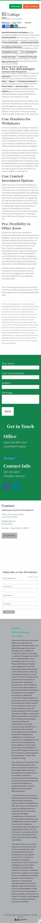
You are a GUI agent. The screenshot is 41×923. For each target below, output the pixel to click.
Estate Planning (8, 57)
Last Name (8, 595)
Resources (6, 76)
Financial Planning (10, 42)
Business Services (9, 62)
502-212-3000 (7, 524)
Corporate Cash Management (14, 72)
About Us (6, 23)
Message (19, 392)
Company (7, 604)
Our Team (17, 23)
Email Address (9, 578)
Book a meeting (31, 6)
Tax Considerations (29, 52)
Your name (20, 363)
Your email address (20, 373)
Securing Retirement (30, 42)
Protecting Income (10, 52)
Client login (15, 6)
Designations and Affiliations (14, 28)
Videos (12, 81)
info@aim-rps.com (9, 521)
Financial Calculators (27, 81)
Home (4, 13)
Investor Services (9, 37)
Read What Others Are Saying (15, 32)
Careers (28, 23)
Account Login (22, 86)
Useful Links (7, 86)
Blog (4, 81)
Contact (5, 91)
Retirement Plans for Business (15, 67)
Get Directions (9, 536)
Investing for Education (12, 47)
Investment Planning (28, 57)
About (4, 18)
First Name (7, 587)
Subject (18, 382)
